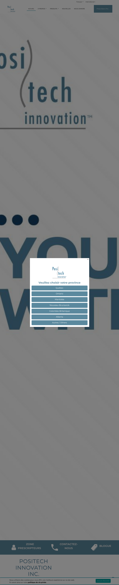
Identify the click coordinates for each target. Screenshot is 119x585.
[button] (60, 288)
